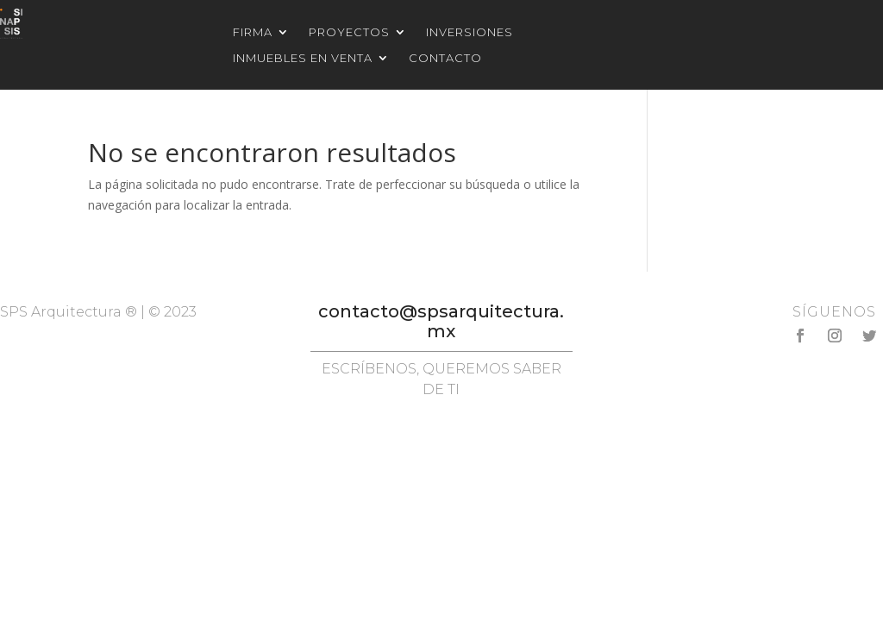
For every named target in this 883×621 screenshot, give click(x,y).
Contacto (445, 58)
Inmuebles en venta (303, 58)
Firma (252, 32)
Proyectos (349, 32)
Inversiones (469, 32)
